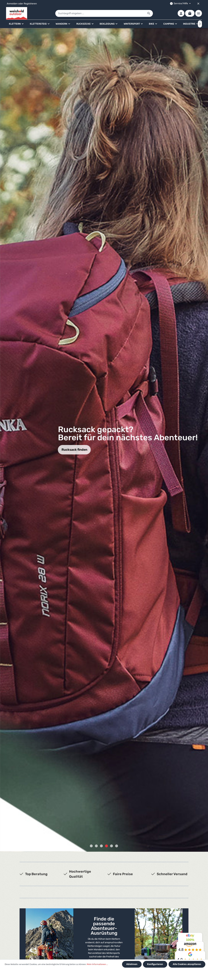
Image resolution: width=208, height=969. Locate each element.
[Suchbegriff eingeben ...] (100, 13)
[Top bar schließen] (198, 4)
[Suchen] (149, 13)
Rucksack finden (74, 450)
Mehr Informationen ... (97, 964)
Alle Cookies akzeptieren (187, 964)
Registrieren (30, 3)
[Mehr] (198, 13)
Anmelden (12, 3)
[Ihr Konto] (181, 13)
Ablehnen (131, 964)
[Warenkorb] (190, 13)
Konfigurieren (155, 964)
